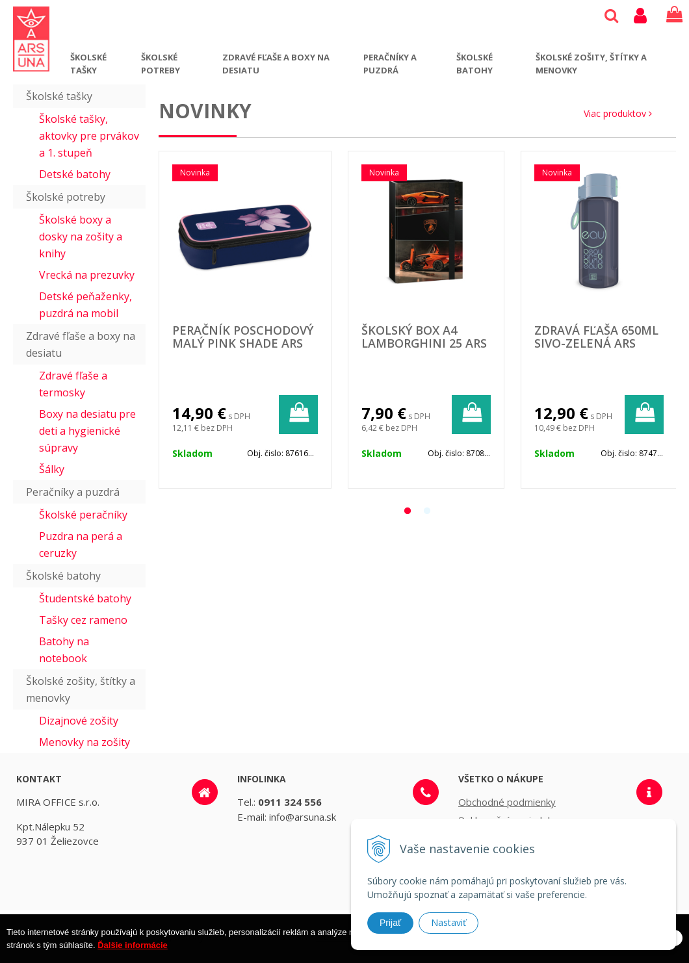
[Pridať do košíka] (298, 414)
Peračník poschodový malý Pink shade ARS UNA (242, 343)
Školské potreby (160, 63)
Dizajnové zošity (78, 720)
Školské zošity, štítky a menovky (591, 63)
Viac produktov (618, 113)
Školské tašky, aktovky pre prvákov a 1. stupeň (89, 136)
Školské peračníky (83, 514)
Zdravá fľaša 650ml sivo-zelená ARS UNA (596, 343)
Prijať (390, 923)
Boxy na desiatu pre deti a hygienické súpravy (87, 431)
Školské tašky (88, 63)
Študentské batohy (85, 598)
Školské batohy (474, 63)
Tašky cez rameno (83, 620)
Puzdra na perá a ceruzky (80, 544)
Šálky (51, 469)
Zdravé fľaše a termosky (73, 384)
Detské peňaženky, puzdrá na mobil (85, 304)
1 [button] (407, 511)
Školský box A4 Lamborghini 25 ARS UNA (424, 343)
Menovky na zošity (84, 742)
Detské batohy (74, 174)
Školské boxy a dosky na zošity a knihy (80, 236)
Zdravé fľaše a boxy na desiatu (276, 63)
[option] (245, 320)
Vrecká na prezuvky (87, 275)
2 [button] (427, 511)
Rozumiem (642, 952)
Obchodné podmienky (507, 801)
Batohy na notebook (64, 649)
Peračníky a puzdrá (390, 63)
